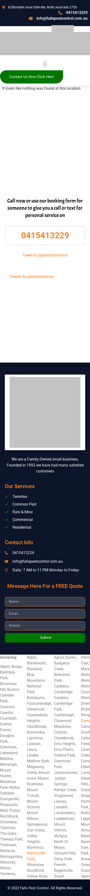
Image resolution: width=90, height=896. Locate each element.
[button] (45, 64)
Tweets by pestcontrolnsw (32, 276)
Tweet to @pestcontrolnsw (45, 255)
